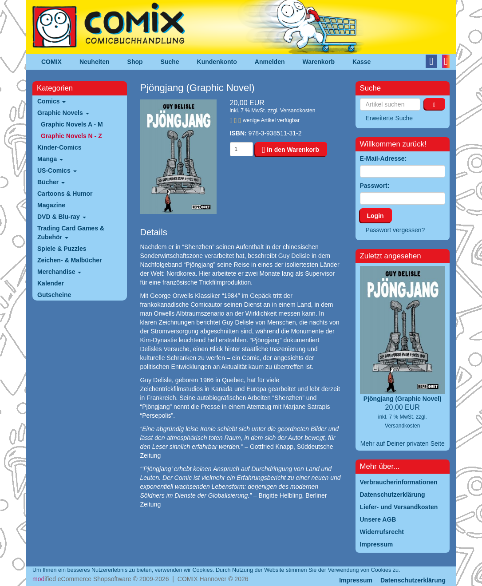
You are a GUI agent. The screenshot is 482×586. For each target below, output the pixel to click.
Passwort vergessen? (395, 230)
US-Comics (57, 170)
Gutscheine (54, 294)
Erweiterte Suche (389, 118)
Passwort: (375, 185)
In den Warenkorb (290, 149)
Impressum (355, 580)
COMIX (51, 61)
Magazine (51, 205)
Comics (51, 101)
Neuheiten (94, 61)
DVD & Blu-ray (61, 216)
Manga (50, 158)
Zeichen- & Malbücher (69, 260)
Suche (170, 61)
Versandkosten (297, 110)
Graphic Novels (63, 112)
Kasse (361, 61)
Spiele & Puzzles (61, 248)
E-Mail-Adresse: (383, 158)
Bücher (51, 182)
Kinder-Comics (59, 147)
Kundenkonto (217, 61)
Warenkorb (319, 61)
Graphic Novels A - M (72, 124)
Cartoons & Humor (64, 193)
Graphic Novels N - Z (71, 135)
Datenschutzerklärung (413, 580)
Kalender (50, 283)
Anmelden (270, 61)
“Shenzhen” (288, 397)
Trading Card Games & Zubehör (70, 233)
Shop (135, 61)
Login (375, 215)
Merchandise (59, 271)
